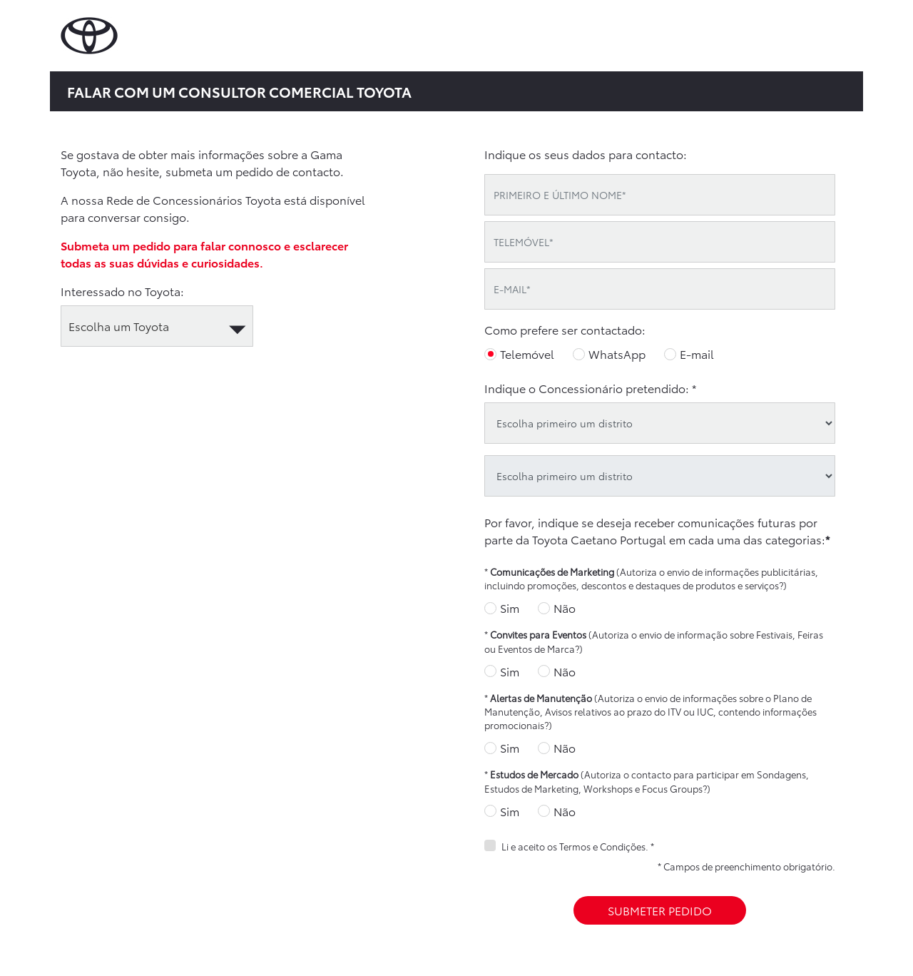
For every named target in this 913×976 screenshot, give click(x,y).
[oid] (659, 476)
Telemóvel (527, 353)
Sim (509, 607)
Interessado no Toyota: (122, 291)
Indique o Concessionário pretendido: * (590, 388)
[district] (659, 423)
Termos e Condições (602, 846)
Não (565, 607)
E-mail (697, 353)
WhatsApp (617, 353)
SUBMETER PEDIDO (660, 910)
